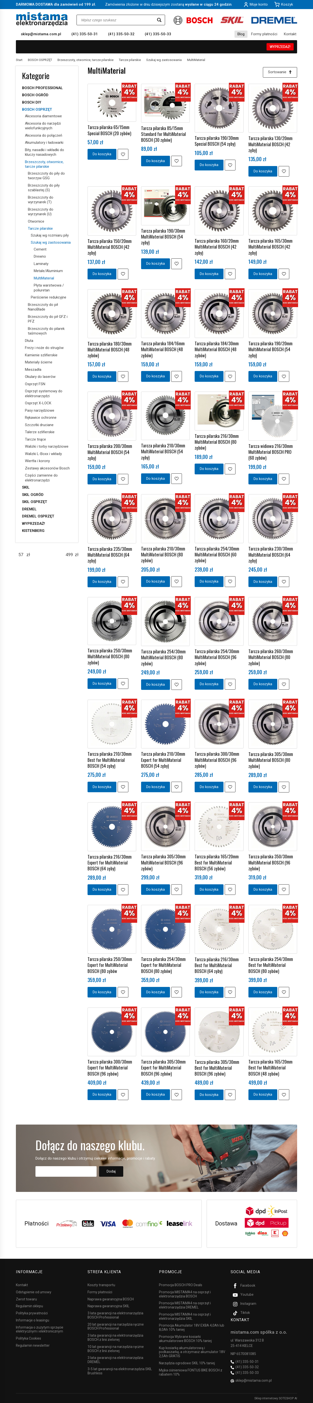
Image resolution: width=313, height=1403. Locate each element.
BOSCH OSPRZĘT (37, 109)
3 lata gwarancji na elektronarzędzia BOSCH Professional (115, 1315)
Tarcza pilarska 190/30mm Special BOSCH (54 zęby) (217, 141)
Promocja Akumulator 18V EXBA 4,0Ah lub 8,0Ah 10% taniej (191, 1327)
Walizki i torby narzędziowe (46, 446)
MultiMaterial (44, 278)
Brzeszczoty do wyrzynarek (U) (40, 211)
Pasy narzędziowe (39, 410)
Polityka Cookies (28, 1338)
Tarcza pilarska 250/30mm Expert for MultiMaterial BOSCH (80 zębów (110, 965)
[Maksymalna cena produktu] (69, 554)
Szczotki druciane (39, 425)
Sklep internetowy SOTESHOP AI (275, 1398)
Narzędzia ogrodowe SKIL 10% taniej (187, 1363)
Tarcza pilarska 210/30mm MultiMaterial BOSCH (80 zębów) (163, 554)
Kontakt (290, 34)
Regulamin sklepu (29, 1306)
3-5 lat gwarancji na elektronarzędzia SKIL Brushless (120, 1371)
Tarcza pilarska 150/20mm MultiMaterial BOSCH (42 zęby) (110, 247)
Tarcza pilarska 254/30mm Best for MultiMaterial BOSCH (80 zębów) (270, 965)
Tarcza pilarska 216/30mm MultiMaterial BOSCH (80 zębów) (217, 442)
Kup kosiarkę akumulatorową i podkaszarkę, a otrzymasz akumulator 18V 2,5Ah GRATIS (192, 1352)
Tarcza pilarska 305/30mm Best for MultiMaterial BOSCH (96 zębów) (217, 1068)
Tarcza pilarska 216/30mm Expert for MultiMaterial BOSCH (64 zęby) (110, 862)
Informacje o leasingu (32, 1320)
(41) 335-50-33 (158, 34)
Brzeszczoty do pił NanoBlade (43, 307)
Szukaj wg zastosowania (51, 242)
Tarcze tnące (35, 439)
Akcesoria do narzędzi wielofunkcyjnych (43, 126)
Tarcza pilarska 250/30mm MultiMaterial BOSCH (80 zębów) (110, 656)
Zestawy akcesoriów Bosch (47, 468)
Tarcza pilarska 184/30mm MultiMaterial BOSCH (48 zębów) (217, 349)
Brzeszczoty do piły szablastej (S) (44, 187)
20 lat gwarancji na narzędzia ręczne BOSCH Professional (116, 1326)
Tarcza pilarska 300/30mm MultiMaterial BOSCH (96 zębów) (217, 760)
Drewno (40, 256)
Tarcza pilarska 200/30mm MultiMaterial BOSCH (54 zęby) (110, 452)
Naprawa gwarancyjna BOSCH (111, 1299)
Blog (241, 34)
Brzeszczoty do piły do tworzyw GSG (46, 175)
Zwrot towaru (26, 1299)
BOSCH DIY (31, 102)
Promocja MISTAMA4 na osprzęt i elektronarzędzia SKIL (185, 1316)
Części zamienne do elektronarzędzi (41, 477)
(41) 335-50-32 (121, 34)
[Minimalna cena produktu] (20, 554)
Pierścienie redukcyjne (48, 297)
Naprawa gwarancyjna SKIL (108, 1306)
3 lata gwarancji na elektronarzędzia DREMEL (115, 1360)
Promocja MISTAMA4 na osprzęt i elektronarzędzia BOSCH (185, 1294)
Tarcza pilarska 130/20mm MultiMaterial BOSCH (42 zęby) (270, 144)
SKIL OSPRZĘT (34, 502)
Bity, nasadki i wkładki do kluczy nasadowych (44, 152)
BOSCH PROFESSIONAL (42, 88)
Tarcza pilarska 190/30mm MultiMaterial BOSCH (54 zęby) (163, 237)
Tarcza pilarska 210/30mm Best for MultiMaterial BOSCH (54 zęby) (110, 760)
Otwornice (36, 221)
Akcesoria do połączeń (43, 135)
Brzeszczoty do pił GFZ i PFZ (47, 319)
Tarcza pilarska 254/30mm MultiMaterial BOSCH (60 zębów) (217, 554)
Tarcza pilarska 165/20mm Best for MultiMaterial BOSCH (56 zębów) (217, 862)
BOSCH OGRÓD (35, 95)
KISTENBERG (33, 530)
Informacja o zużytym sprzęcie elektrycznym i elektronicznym (39, 1329)
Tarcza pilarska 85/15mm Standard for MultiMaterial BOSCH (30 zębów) (163, 134)
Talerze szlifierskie (40, 432)
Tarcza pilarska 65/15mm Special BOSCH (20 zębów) (109, 130)
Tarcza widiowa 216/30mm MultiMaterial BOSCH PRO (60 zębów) (270, 452)
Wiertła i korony (37, 461)
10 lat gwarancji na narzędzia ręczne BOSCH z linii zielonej (116, 1348)
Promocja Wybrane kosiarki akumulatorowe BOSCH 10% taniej (185, 1338)
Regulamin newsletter (33, 1345)
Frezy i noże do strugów (44, 348)
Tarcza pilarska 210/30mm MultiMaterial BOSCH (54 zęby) (163, 451)
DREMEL (29, 509)
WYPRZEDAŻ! (280, 47)
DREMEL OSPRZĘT (38, 516)
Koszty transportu (101, 1285)
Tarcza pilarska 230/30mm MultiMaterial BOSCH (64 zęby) (270, 554)
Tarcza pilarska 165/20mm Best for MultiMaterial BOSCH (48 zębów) (270, 1067)
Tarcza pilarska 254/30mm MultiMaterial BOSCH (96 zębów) (217, 657)
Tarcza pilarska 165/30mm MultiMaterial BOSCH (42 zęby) (270, 247)
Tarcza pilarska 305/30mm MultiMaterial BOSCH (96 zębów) (163, 862)
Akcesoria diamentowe (43, 116)
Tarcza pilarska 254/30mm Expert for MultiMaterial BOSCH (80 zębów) (163, 965)
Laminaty (41, 264)
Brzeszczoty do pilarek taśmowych (46, 331)
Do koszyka (102, 154)
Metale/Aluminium (48, 271)
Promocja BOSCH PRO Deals (180, 1285)
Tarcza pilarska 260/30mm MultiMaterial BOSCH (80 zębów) (270, 657)
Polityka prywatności (32, 1313)
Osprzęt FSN (35, 384)
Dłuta (29, 340)
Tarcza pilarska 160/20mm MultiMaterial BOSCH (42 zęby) (217, 247)
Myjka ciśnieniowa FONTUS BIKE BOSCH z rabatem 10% (190, 1372)
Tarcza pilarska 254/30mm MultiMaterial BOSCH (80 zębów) (163, 657)
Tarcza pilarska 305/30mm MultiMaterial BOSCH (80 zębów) (270, 760)
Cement (40, 249)
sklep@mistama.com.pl (41, 34)
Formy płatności (264, 34)
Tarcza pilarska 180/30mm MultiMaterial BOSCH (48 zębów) (110, 349)
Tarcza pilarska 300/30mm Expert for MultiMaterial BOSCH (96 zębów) (110, 1067)
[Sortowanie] (280, 72)
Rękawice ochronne (40, 417)
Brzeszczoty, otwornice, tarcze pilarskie (44, 164)
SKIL (26, 487)
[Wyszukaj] (159, 20)
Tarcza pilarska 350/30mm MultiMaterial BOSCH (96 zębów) (270, 862)
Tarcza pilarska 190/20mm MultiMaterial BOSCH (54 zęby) (270, 349)
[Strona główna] (42, 19)
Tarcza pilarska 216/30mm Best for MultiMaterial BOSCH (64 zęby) (217, 965)
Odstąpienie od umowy (33, 1292)
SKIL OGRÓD (33, 494)
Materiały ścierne (38, 362)
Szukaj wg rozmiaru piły (50, 235)
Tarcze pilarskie (40, 228)
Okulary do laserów (40, 376)
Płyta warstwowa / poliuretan (49, 287)
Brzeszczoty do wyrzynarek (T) (40, 199)
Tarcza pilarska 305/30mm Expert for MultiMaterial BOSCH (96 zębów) (163, 1067)
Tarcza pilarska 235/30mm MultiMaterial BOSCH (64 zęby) (110, 555)
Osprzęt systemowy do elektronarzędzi (43, 393)
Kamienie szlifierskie (41, 355)
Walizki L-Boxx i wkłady (43, 454)
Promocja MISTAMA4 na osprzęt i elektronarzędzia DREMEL (185, 1305)
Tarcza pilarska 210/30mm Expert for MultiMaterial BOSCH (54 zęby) (163, 760)
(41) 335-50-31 (84, 34)
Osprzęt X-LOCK (38, 403)
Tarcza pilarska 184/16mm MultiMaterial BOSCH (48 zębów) (163, 349)
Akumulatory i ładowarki (44, 142)
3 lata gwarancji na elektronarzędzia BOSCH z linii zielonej (115, 1337)
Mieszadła (33, 369)
